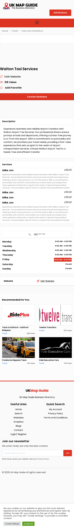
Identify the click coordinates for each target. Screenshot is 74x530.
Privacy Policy (43, 501)
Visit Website (45, 323)
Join (68, 495)
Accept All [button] (28, 523)
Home (5, 31)
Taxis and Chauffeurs (32, 31)
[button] (37, 22)
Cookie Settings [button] (12, 523)
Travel (15, 31)
